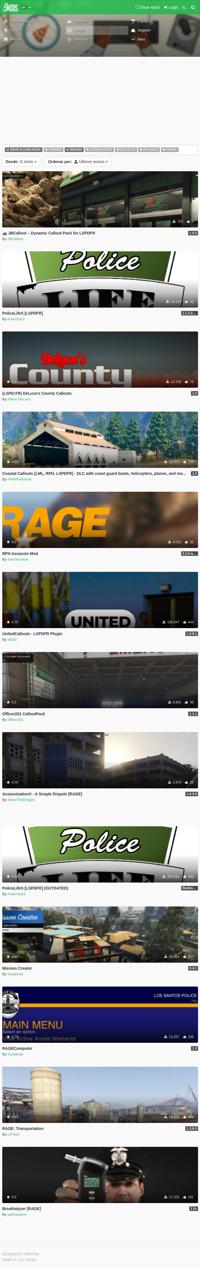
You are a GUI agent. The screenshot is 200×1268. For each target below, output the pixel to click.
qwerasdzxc (17, 1214)
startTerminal (18, 559)
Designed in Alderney (21, 1254)
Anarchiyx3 (16, 894)
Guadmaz (15, 974)
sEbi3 (12, 639)
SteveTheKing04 (21, 800)
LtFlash (14, 1134)
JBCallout (15, 239)
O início (21, 161)
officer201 (16, 720)
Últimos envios (78, 161)
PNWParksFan (20, 479)
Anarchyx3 (15, 319)
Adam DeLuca (18, 399)
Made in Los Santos (19, 1259)
